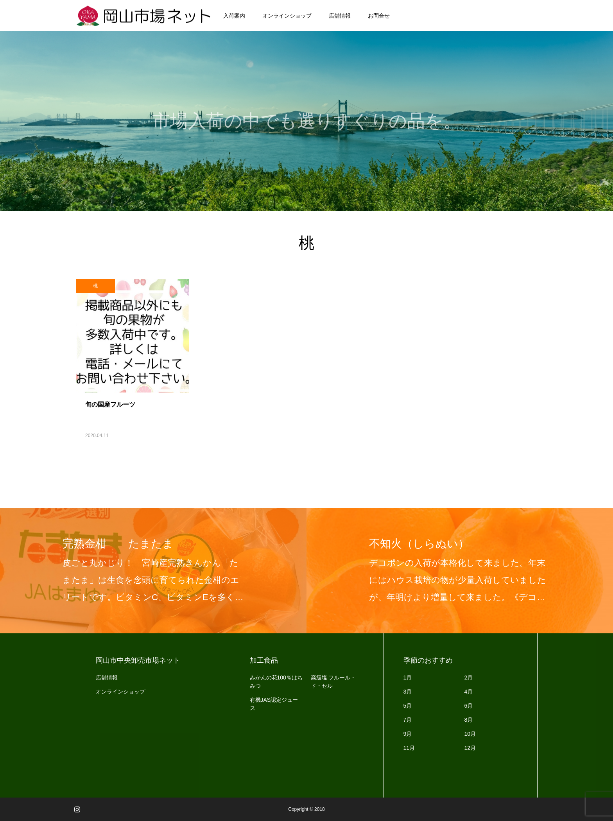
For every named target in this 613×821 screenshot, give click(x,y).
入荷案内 (234, 16)
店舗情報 (340, 16)
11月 (409, 748)
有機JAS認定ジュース (274, 704)
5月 (407, 706)
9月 (407, 734)
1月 (407, 677)
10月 (470, 734)
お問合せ (379, 16)
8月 (468, 720)
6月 (468, 706)
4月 (468, 691)
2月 (468, 677)
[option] (153, 570)
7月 (407, 720)
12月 (470, 748)
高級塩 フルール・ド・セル (333, 681)
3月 (407, 691)
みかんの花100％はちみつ (276, 681)
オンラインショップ (287, 16)
